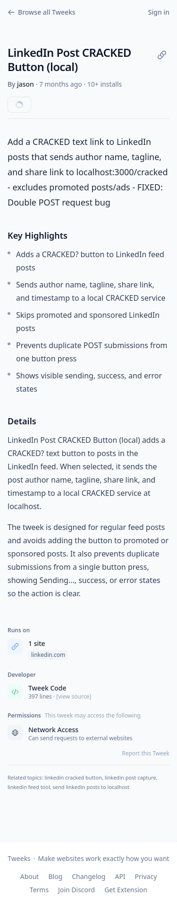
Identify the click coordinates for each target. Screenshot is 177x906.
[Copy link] (161, 55)
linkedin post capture (130, 777)
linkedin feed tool (29, 786)
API (120, 876)
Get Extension (125, 889)
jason (25, 84)
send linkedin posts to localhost (91, 786)
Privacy (146, 876)
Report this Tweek (145, 753)
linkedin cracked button (73, 777)
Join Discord (76, 889)
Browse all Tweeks (42, 12)
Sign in (158, 12)
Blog (55, 876)
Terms (39, 889)
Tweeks (19, 858)
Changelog (88, 876)
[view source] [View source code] (73, 696)
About (29, 876)
